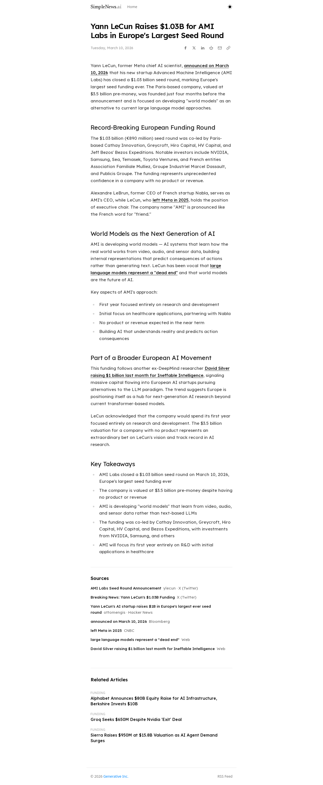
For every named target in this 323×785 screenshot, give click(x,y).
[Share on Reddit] (211, 48)
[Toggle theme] (229, 6)
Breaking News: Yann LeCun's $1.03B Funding (133, 597)
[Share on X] (194, 48)
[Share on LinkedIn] (203, 48)
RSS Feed (225, 776)
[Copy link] (228, 48)
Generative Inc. (115, 776)
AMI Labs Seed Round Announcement (126, 588)
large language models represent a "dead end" (135, 639)
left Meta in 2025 (171, 200)
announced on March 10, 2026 (119, 621)
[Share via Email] (220, 48)
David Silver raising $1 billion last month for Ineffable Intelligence (153, 648)
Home (132, 6)
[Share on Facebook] (185, 48)
